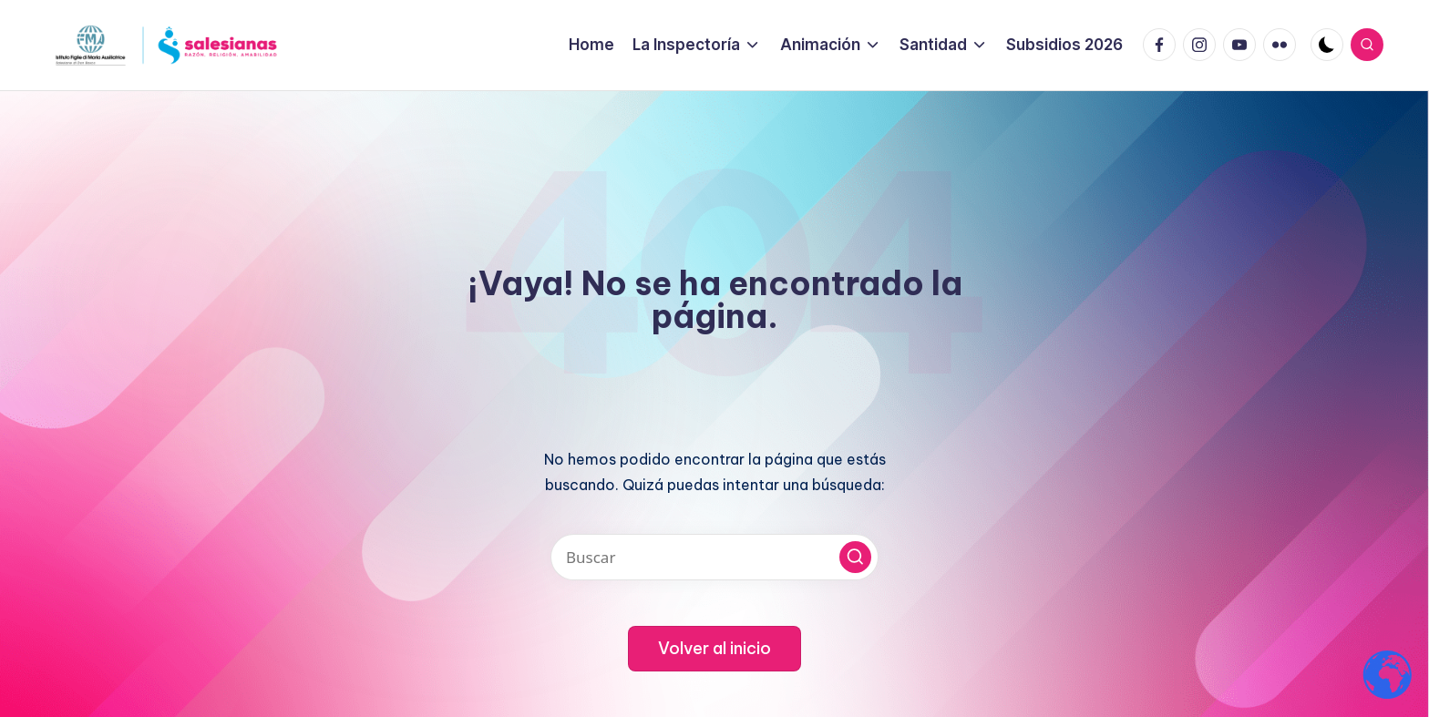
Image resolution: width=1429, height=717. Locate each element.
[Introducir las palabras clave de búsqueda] (714, 557)
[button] (855, 557)
